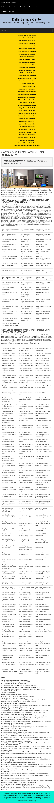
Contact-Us (13, 7)
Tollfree (3, 7)
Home (3, 31)
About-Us (23, 7)
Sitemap (6, 793)
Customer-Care (34, 7)
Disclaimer (13, 793)
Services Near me (7, 12)
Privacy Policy (21, 793)
